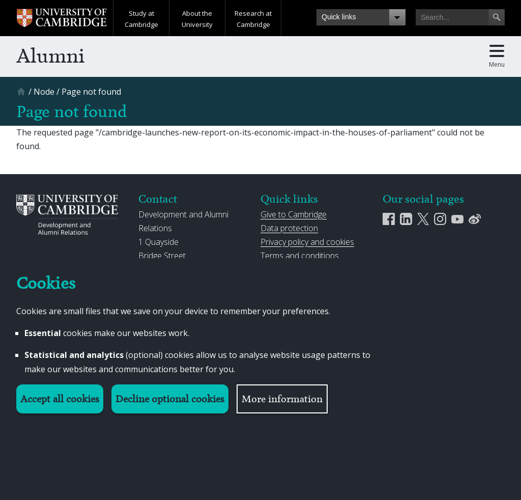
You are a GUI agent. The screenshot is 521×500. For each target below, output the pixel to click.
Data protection (289, 228)
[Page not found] (91, 91)
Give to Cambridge (293, 214)
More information (282, 399)
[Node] (44, 91)
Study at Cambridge (141, 19)
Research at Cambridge (253, 19)
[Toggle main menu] (497, 56)
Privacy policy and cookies (307, 241)
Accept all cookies (59, 399)
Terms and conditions (299, 255)
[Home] (22, 95)
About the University (197, 19)
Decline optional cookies (169, 399)
